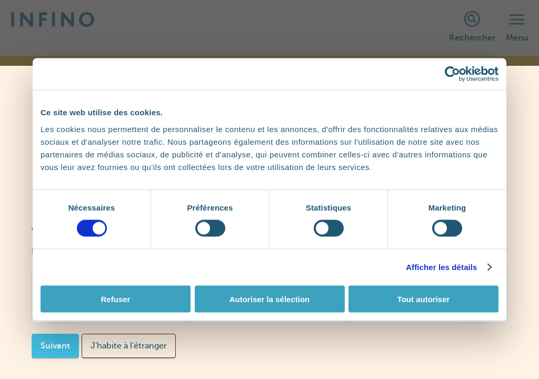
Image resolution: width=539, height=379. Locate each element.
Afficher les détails (441, 267)
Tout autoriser (423, 298)
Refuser (116, 298)
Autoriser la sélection (269, 298)
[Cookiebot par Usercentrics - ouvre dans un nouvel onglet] (452, 74)
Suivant (55, 346)
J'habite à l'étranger (129, 346)
